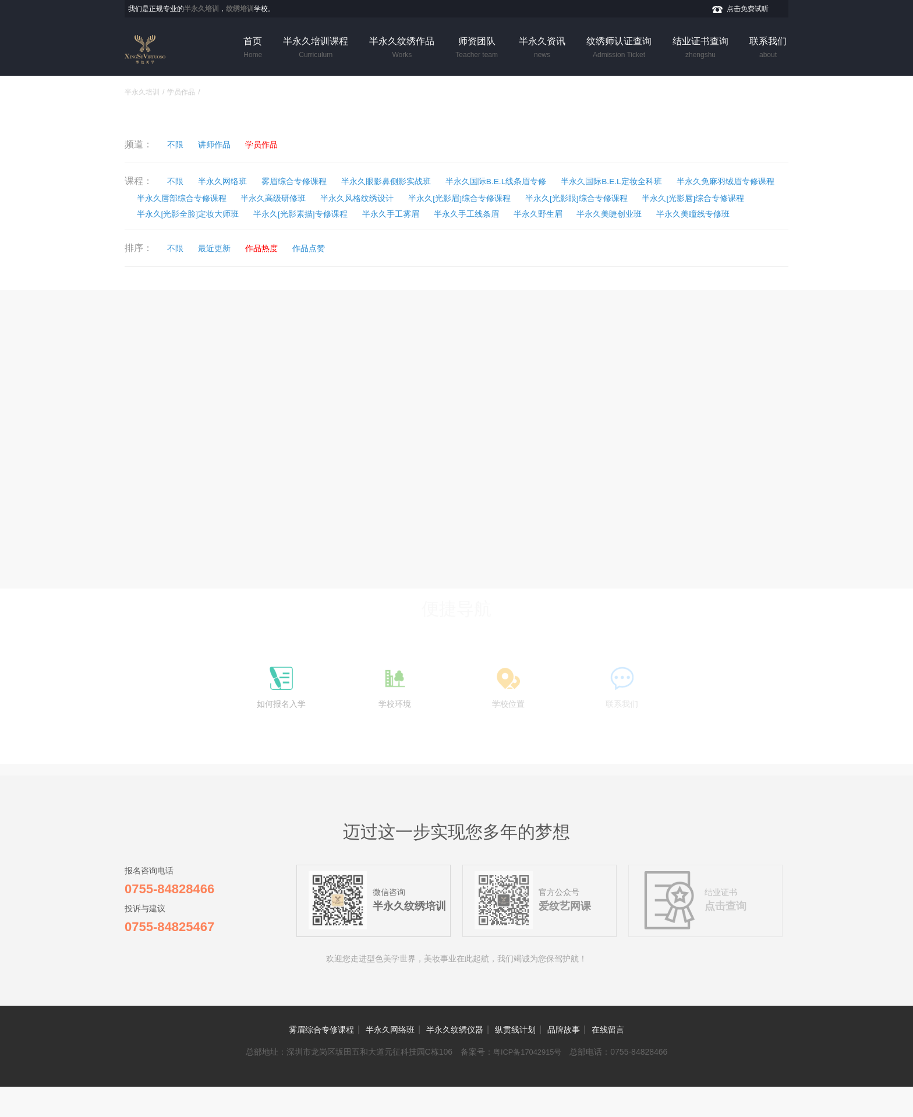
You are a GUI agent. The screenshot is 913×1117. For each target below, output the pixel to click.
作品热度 (283, 266)
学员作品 (181, 92)
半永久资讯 (542, 48)
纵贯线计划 (525, 1060)
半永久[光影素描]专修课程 (602, 214)
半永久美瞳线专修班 (444, 230)
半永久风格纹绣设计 (528, 198)
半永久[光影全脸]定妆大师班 (471, 214)
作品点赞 (340, 266)
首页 (252, 48)
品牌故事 (583, 1060)
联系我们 (768, 48)
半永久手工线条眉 (178, 230)
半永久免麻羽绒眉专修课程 (197, 198)
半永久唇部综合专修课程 (322, 198)
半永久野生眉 (262, 230)
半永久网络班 (237, 181)
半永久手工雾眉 (707, 214)
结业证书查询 (700, 48)
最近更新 (227, 266)
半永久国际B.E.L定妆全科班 (691, 181)
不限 (180, 144)
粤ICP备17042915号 (527, 1082)
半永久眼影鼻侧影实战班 (428, 181)
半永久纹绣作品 (401, 48)
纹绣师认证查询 (619, 48)
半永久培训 (142, 92)
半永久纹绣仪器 (453, 1060)
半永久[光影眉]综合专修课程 (647, 198)
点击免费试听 (748, 9)
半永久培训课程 (315, 48)
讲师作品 (227, 144)
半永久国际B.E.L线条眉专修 (556, 181)
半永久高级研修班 (430, 198)
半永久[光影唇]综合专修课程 (335, 214)
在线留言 (637, 1060)
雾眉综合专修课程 (321, 181)
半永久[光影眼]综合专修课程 (199, 214)
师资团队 (476, 48)
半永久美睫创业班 (346, 230)
